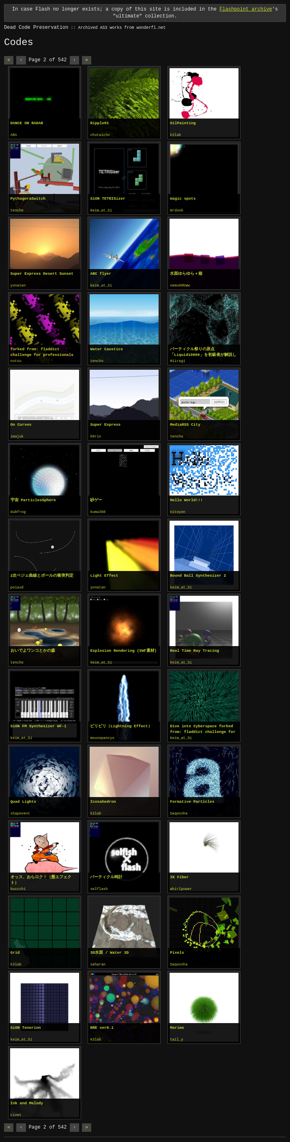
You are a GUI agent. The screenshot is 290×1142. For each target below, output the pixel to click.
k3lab (175, 135)
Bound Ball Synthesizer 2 (198, 573)
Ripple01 (99, 123)
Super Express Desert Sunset (42, 273)
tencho (17, 210)
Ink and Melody (27, 1098)
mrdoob (176, 210)
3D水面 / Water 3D (109, 948)
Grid (15, 948)
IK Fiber (179, 873)
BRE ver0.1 (102, 1023)
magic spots (182, 198)
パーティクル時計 (106, 873)
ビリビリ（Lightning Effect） (121, 723)
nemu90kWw (180, 284)
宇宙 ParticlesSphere (33, 498)
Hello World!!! (186, 498)
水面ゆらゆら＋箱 (186, 273)
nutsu (16, 360)
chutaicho (100, 135)
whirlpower (181, 885)
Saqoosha (178, 810)
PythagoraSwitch (28, 198)
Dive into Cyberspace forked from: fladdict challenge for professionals (202, 726)
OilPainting (182, 123)
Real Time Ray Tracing (194, 648)
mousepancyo (102, 735)
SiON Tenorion (26, 1023)
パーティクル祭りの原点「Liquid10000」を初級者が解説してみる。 (203, 351)
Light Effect (104, 573)
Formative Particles (192, 798)
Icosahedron (103, 798)
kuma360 (97, 510)
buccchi (18, 885)
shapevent (20, 810)
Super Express (105, 423)
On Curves (21, 423)
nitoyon (177, 510)
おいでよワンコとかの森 (33, 648)
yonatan (18, 284)
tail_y (176, 1034)
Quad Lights (23, 798)
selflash (98, 885)
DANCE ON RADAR (27, 123)
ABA (14, 135)
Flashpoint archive (245, 9)
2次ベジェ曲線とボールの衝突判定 (42, 573)
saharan (97, 960)
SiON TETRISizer (107, 198)
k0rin (95, 435)
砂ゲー (96, 498)
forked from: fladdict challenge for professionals (42, 350)
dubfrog (18, 510)
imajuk (17, 435)
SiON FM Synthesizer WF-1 (39, 723)
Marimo (177, 1023)
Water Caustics (106, 348)
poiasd (17, 585)
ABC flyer (100, 273)
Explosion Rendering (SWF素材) (123, 648)
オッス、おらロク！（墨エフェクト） (41, 876)
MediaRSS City (185, 423)
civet (16, 1110)
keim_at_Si (101, 210)
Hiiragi (177, 360)
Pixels (177, 948)
